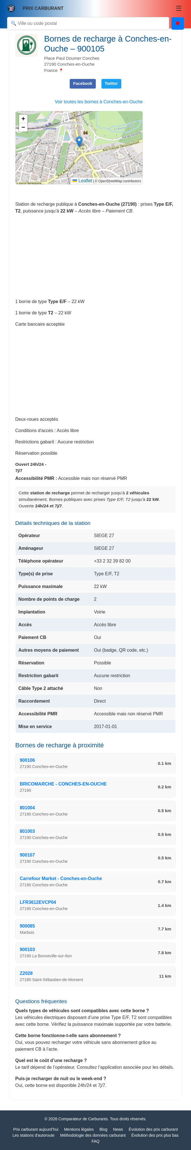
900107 (27, 855)
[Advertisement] (95, 258)
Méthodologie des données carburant (93, 1135)
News (118, 1129)
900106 (27, 760)
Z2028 (26, 973)
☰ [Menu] (179, 8)
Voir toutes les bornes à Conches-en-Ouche (99, 101)
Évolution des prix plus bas (155, 1135)
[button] (79, 142)
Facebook (82, 83)
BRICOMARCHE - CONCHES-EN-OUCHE (63, 784)
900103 (27, 949)
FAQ (95, 1141)
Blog (103, 1129)
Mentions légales (79, 1129)
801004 (27, 807)
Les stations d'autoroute (33, 1135)
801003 (27, 831)
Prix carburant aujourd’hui (35, 1129)
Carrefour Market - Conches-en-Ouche (61, 878)
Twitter (111, 83)
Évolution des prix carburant (153, 1129)
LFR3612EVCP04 (38, 902)
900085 (27, 926)
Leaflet (82, 180)
